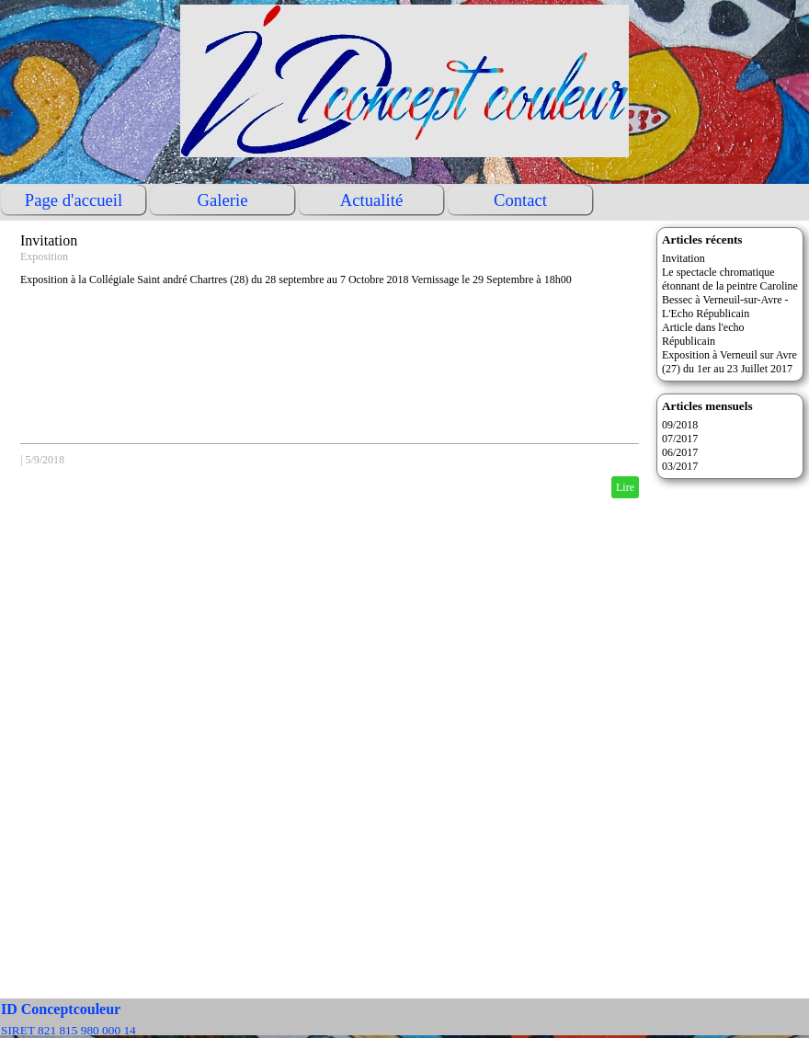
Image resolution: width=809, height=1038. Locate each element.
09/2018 (680, 424)
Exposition (44, 256)
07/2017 (680, 438)
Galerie (223, 200)
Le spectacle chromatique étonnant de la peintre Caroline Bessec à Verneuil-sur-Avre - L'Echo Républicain (730, 293)
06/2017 (680, 452)
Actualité (371, 200)
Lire (625, 487)
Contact (520, 200)
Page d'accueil (73, 200)
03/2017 (680, 466)
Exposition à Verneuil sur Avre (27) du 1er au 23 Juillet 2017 (729, 361)
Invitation (48, 240)
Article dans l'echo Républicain (703, 334)
